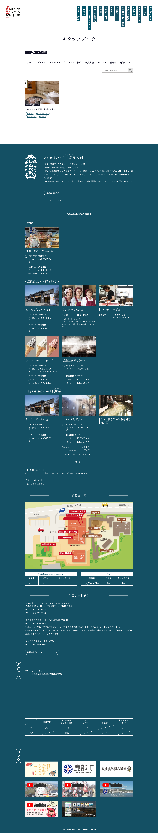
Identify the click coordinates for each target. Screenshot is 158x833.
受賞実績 (89, 62)
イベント (101, 62)
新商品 (113, 62)
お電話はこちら (55, 193)
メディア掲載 (74, 62)
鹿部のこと (125, 62)
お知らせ (41, 62)
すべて (30, 62)
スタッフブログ (57, 62)
